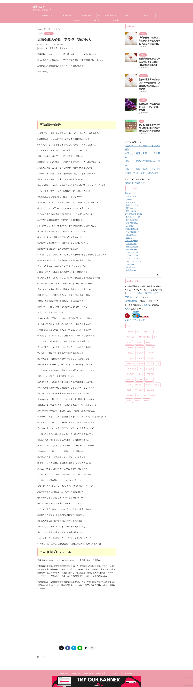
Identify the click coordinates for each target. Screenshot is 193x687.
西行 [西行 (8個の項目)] (138, 362)
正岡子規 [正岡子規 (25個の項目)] (150, 341)
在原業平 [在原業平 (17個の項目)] (140, 314)
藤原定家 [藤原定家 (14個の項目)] (130, 362)
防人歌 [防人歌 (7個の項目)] (137, 367)
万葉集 (126, 15)
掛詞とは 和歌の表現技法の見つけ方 (140, 141)
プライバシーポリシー (113, 673)
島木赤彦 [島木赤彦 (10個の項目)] (150, 325)
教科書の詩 (67, 15)
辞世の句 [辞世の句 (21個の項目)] (153, 362)
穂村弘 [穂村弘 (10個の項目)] (148, 351)
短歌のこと (38, 6)
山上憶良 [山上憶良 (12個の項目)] (130, 325)
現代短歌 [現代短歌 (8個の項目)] (149, 346)
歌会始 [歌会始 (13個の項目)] (140, 341)
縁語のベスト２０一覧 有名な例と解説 (141, 134)
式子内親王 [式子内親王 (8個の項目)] (131, 330)
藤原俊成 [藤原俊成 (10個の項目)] (150, 357)
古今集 (145, 15)
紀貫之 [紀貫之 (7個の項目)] (156, 351)
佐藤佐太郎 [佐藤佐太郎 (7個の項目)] (131, 304)
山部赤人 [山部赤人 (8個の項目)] (140, 325)
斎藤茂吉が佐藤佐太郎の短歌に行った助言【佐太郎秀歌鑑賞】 (150, 60)
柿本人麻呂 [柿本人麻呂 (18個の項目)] (131, 341)
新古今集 (77, 20)
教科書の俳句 (86, 15)
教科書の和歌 (76, 673)
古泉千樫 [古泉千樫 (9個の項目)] (130, 314)
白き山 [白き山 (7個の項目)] (129, 351)
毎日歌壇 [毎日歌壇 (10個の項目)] (130, 346)
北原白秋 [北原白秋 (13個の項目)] (138, 309)
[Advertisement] (76, 98)
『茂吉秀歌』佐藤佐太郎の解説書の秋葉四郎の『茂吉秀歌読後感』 (150, 40)
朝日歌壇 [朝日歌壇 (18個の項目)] (149, 335)
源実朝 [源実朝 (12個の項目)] (139, 346)
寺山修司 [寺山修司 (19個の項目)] (140, 319)
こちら (142, 276)
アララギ (43, 657)
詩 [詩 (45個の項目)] (145, 362)
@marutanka (150, 270)
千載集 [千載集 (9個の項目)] (148, 309)
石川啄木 (116, 20)
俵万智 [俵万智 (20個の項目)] (129, 309)
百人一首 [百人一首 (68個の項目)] (138, 351)
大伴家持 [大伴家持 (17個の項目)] (150, 314)
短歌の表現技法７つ (133, 157)
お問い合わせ (128, 673)
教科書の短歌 (47, 15)
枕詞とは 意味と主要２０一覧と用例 (140, 138)
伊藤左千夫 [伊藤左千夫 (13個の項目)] (148, 298)
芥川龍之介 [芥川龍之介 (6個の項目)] (139, 357)
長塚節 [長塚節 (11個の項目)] (129, 367)
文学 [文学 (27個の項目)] (157, 330)
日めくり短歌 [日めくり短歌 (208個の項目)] (131, 335)
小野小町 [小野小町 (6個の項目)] (150, 319)
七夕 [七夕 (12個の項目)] (138, 298)
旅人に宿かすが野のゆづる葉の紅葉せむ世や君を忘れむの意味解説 (150, 117)
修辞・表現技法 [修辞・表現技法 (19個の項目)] (144, 304)
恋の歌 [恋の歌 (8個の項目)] (140, 330)
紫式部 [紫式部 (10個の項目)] (129, 357)
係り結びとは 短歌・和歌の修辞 (139, 148)
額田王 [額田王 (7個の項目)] (146, 367)
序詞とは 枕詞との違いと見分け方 (140, 144)
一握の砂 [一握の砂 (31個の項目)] (130, 298)
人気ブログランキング (133, 287)
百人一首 (96, 20)
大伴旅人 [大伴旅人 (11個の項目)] (130, 319)
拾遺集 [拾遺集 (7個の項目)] (149, 330)
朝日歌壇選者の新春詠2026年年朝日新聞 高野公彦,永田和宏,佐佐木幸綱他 (149, 80)
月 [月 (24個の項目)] (141, 335)
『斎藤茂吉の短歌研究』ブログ (149, 266)
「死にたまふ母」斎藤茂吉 (106, 15)
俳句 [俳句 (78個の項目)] (155, 304)
